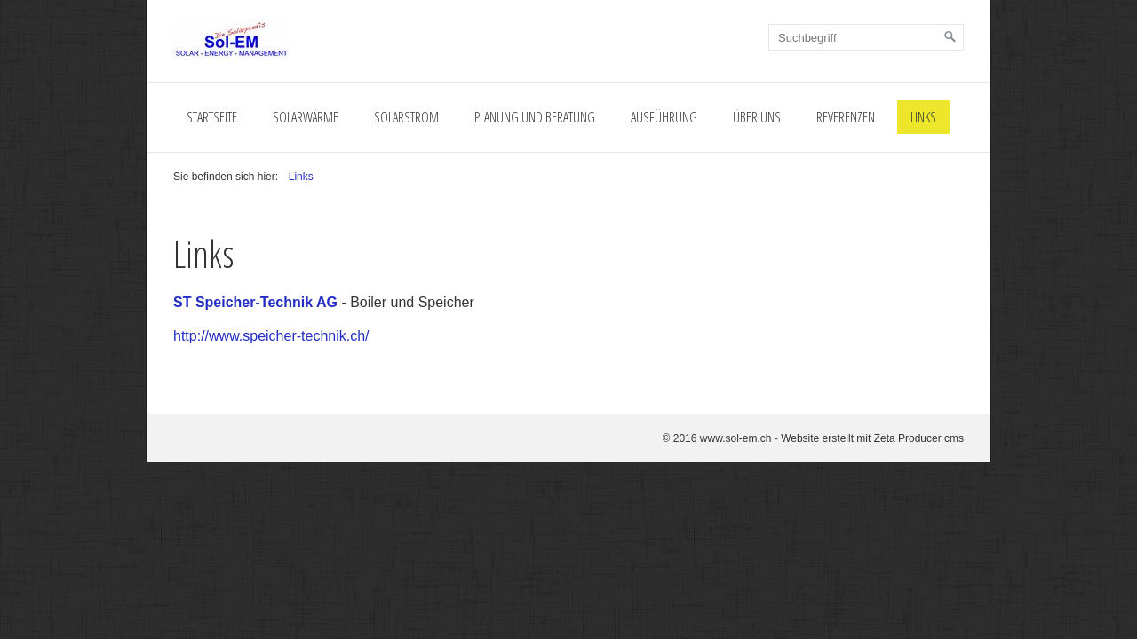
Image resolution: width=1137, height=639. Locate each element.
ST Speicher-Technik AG (255, 302)
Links (923, 117)
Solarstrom (406, 117)
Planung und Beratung (534, 117)
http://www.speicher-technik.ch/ (271, 335)
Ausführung (664, 117)
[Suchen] (950, 37)
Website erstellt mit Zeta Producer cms (872, 438)
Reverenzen (845, 117)
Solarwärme (305, 117)
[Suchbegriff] (866, 37)
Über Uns (757, 117)
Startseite (212, 117)
